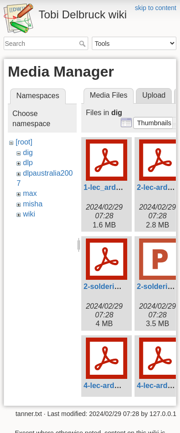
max (30, 193)
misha (33, 204)
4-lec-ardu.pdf (108, 385)
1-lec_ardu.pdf (109, 187)
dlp (28, 163)
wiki (29, 214)
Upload (154, 95)
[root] (24, 142)
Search (83, 43)
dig (28, 152)
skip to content (155, 7)
